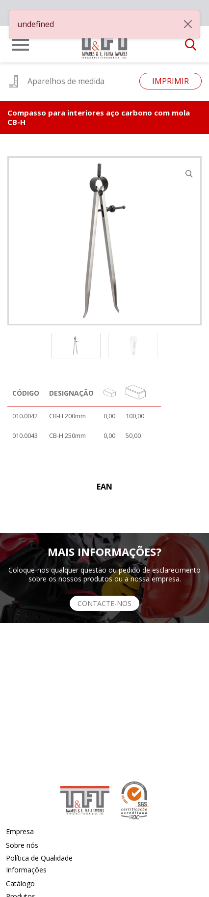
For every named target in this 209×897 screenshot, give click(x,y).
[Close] (188, 24)
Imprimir (170, 81)
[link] (104, 41)
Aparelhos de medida (55, 81)
